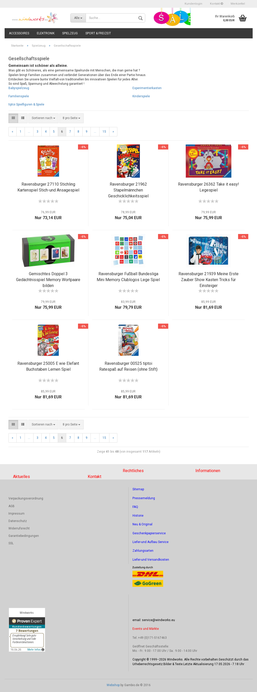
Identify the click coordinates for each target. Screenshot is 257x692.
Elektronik (45, 33)
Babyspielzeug (18, 88)
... (29, 131)
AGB (11, 506)
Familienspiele (18, 96)
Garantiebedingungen (23, 536)
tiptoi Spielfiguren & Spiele (26, 104)
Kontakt (216, 3)
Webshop (113, 685)
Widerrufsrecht (19, 528)
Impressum (16, 513)
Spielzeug (70, 33)
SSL (11, 543)
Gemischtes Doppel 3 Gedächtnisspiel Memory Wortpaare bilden (48, 279)
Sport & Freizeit (98, 33)
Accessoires (19, 33)
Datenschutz (17, 521)
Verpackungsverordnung (25, 498)
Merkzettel (238, 3)
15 (104, 131)
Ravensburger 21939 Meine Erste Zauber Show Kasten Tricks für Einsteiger (208, 279)
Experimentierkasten (147, 88)
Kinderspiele (141, 96)
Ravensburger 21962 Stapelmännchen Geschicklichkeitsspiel (128, 190)
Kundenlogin (193, 3)
